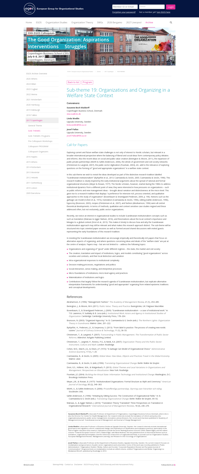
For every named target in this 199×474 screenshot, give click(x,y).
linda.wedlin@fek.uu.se (76, 125)
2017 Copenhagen (34, 120)
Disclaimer (78, 464)
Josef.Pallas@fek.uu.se (76, 135)
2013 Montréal (32, 172)
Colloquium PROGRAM (38, 146)
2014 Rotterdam (33, 167)
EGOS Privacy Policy (91, 464)
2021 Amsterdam (34, 99)
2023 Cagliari (32, 89)
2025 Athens (31, 78)
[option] (99, 47)
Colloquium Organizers (38, 151)
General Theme (35, 125)
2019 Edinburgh (33, 110)
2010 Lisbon (31, 188)
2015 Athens (31, 162)
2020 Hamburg (32, 104)
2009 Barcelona (33, 193)
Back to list (73, 82)
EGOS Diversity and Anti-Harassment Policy (116, 464)
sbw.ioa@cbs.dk (74, 114)
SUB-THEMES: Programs (39, 136)
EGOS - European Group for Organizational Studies (80, 71)
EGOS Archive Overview (36, 73)
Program (87, 82)
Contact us (69, 464)
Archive (99, 71)
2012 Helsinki (32, 177)
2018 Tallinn (31, 115)
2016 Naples (31, 156)
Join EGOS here (163, 12)
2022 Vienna (31, 94)
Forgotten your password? (124, 12)
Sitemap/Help (58, 464)
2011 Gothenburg (34, 182)
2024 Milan (31, 84)
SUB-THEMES (34, 130)
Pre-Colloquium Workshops (40, 141)
